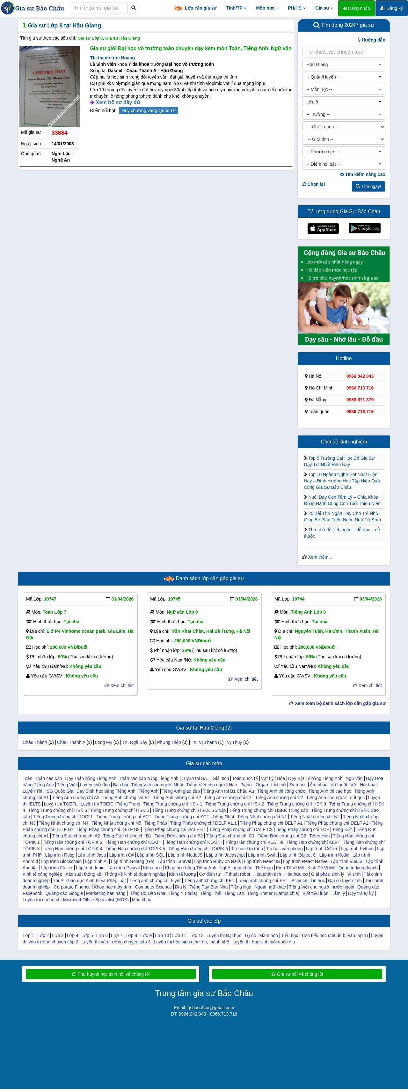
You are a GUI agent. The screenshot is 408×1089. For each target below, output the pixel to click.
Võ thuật (339, 784)
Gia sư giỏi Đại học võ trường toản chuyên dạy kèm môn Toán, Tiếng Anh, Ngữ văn (190, 48)
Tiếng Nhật (223, 816)
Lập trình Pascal (123, 867)
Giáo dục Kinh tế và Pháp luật (96, 880)
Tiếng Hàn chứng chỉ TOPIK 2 (72, 842)
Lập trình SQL (151, 855)
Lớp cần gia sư (194, 8)
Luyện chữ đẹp (95, 784)
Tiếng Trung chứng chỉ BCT (124, 816)
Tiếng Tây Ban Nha (208, 886)
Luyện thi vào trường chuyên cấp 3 (116, 941)
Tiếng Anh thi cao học (329, 791)
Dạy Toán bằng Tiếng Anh (90, 778)
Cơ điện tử (209, 874)
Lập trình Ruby (60, 855)
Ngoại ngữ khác (270, 886)
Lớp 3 (57, 935)
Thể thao (264, 867)
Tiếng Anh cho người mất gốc (335, 797)
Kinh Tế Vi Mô (321, 867)
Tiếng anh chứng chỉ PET (262, 880)
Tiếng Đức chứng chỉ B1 (127, 835)
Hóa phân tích (267, 874)
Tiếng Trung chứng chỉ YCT (182, 816)
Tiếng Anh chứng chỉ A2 (75, 797)
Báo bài (120, 784)
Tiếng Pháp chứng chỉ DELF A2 (337, 823)
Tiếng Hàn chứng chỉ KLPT (313, 842)
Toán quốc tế (245, 778)
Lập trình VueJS (346, 861)
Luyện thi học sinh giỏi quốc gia (263, 941)
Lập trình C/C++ (322, 848)
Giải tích (221, 778)
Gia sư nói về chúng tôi (297, 974)
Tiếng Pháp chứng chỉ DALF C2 (241, 829)
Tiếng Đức (342, 829)
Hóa (281, 778)
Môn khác (141, 899)
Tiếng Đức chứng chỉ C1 (230, 835)
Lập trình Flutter (57, 867)
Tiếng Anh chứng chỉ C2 (279, 797)
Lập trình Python (357, 848)
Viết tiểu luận (315, 893)
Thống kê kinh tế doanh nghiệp (135, 874)
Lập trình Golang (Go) (132, 861)
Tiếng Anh (149, 791)
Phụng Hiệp (169, 742)
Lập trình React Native (305, 861)
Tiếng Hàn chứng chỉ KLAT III (254, 842)
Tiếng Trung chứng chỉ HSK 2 (234, 803)
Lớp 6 (102, 935)
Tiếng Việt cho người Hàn (211, 784)
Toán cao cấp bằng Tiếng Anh (149, 778)
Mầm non (268, 935)
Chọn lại (313, 184)
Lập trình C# (121, 855)
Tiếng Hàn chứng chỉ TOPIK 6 (198, 848)
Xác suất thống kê (83, 874)
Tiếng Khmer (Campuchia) (273, 893)
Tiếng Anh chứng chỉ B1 (126, 797)
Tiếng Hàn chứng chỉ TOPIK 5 (135, 848)
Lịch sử (278, 784)
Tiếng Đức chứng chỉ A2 (76, 835)
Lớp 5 (87, 935)
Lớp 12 (196, 935)
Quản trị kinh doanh (358, 867)
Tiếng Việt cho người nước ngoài (321, 886)
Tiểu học (289, 935)
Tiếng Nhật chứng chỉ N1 (262, 816)
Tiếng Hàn (319, 835)
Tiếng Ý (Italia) (182, 893)
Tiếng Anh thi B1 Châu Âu (228, 791)
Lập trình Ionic (90, 867)
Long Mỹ (103, 742)
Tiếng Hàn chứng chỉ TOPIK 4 (72, 848)
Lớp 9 (146, 935)
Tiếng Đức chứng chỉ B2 (179, 835)
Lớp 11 (179, 935)
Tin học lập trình (247, 848)
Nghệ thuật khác (235, 867)
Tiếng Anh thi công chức (281, 791)
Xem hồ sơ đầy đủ (118, 102)
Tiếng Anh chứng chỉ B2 (177, 797)
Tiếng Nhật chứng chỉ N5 (116, 823)
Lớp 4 (72, 935)
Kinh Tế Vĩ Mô (290, 867)
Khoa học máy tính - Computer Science (133, 886)
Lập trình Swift (262, 855)
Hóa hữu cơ (296, 874)
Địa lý (180, 886)
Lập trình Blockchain (61, 861)
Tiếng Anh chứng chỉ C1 (228, 797)
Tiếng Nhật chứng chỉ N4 (63, 823)
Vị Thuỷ (234, 742)
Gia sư (324, 8)
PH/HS (297, 8)
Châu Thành (35, 742)
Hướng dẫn (371, 39)
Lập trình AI (96, 861)
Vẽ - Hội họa (362, 784)
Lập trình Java (92, 855)
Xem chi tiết (119, 685)
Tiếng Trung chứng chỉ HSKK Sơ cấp (189, 810)
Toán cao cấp (48, 778)
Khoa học (152, 867)
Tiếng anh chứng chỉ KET (209, 880)
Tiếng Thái (211, 893)
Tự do (250, 935)
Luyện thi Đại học (224, 935)
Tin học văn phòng (284, 848)
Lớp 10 (162, 935)
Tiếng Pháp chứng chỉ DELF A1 (271, 823)
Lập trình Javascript (225, 855)
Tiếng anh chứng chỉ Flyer (155, 880)
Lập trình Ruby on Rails (217, 861)
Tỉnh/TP (236, 8)
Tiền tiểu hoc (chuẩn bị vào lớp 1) (334, 935)
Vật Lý (267, 778)
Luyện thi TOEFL (60, 803)
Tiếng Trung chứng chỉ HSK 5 (57, 810)
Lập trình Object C (298, 855)
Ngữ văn (354, 778)
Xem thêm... (320, 557)
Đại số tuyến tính (345, 880)
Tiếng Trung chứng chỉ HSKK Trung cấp (268, 810)
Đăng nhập (356, 8)
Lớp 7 (116, 935)
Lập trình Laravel (174, 861)
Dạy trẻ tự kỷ (361, 893)
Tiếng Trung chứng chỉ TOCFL (63, 816)
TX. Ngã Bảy (134, 742)
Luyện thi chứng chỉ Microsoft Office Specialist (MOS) (76, 899)
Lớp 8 (131, 935)
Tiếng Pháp (155, 823)
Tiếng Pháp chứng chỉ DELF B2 (108, 829)
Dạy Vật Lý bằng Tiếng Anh (315, 778)
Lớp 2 (43, 935)
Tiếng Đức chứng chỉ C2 (282, 835)
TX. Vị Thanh (204, 742)
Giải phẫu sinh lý (327, 874)
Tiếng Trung (128, 803)
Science (299, 880)
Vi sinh (354, 874)
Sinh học (298, 784)
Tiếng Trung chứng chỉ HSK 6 (119, 810)
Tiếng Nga (241, 886)
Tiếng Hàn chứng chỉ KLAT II (193, 842)
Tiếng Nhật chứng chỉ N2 (315, 816)
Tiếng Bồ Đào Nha (146, 893)
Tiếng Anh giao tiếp (181, 791)
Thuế (58, 880)
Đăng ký (391, 8)
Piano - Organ (254, 784)
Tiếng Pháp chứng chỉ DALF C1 (174, 829)
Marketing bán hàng (106, 893)
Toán (27, 778)
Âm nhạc (318, 784)
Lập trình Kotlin (334, 855)
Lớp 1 (28, 935)
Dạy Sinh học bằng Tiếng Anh (105, 791)
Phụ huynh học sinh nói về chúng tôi (110, 974)
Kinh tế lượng (182, 874)
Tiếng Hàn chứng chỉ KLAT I (134, 842)
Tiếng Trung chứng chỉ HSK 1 (172, 803)
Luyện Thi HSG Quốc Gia (48, 791)
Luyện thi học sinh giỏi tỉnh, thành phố (191, 941)
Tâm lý (338, 893)
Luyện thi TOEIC (97, 803)
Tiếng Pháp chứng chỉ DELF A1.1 (203, 823)
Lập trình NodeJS (185, 855)
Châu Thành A (71, 742)
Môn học (267, 8)
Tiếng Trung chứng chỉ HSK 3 (296, 803)
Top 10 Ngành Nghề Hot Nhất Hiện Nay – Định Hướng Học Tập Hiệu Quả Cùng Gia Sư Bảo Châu (342, 481)
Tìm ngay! (368, 186)
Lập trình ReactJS (262, 861)
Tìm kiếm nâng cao (362, 174)
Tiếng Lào (234, 893)
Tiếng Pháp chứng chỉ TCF (302, 829)
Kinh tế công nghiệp (42, 874)
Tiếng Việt (67, 784)
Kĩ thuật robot (236, 874)
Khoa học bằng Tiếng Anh (190, 867)
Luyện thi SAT (195, 778)
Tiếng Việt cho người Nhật (157, 784)
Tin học (317, 880)
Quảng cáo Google (64, 893)
